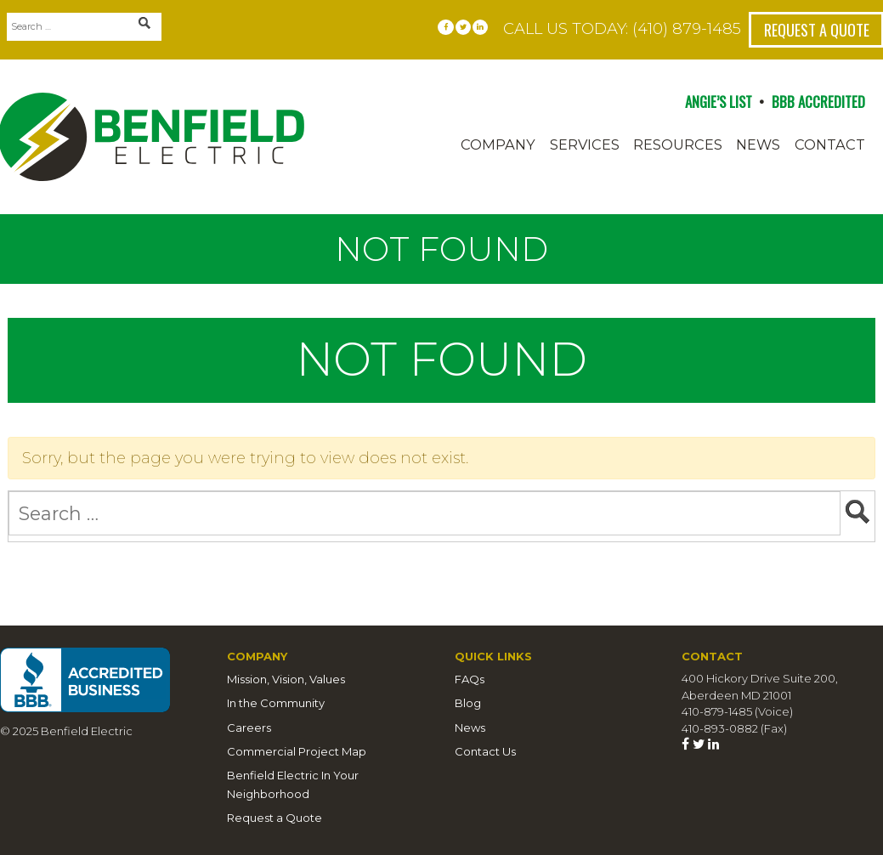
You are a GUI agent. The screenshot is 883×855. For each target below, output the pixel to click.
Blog (468, 703)
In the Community (276, 703)
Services (585, 144)
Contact (830, 144)
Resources (677, 144)
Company (498, 144)
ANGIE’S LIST (718, 101)
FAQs (469, 679)
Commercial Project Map (296, 751)
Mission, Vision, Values (286, 679)
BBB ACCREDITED (818, 101)
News (758, 144)
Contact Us (485, 751)
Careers (249, 727)
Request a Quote (274, 817)
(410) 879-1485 (686, 28)
